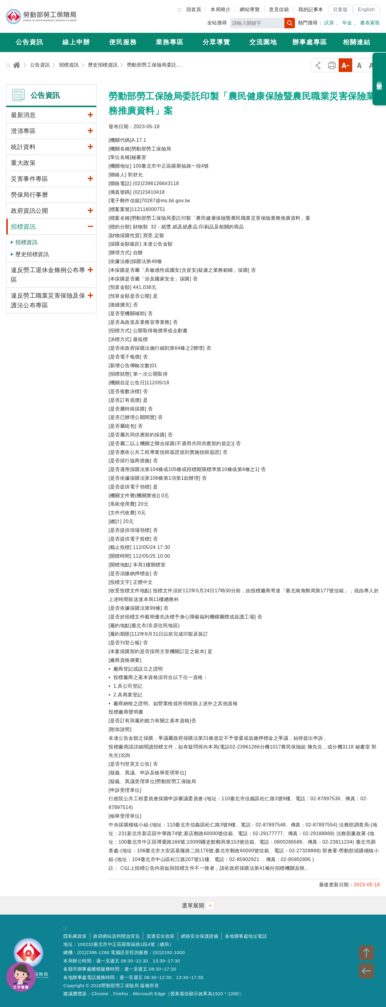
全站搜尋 (217, 22)
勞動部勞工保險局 (41, 16)
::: (179, 9)
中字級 (359, 65)
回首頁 (193, 9)
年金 (347, 22)
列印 (332, 65)
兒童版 (340, 9)
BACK (366, 970)
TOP (366, 952)
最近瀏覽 (379, 79)
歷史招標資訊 (32, 254)
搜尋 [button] (289, 23)
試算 (329, 22)
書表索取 (370, 22)
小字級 (345, 65)
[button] (193, 905)
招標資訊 (26, 242)
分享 (318, 65)
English (366, 9)
